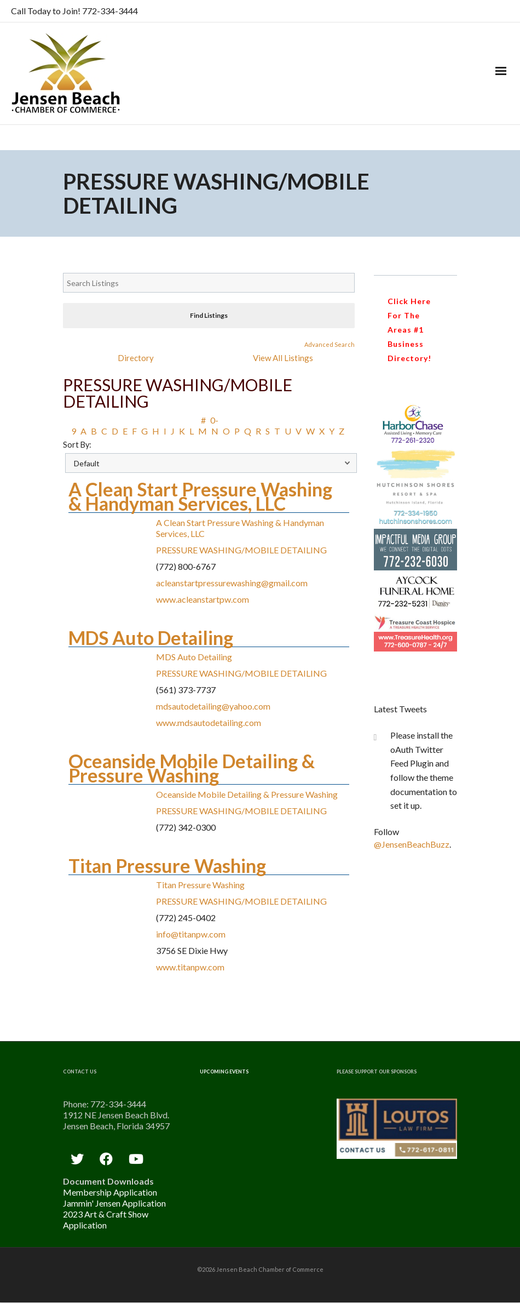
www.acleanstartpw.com (202, 599)
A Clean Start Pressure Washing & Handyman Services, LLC (200, 496)
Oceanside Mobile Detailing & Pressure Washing (191, 768)
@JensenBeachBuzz (411, 844)
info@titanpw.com (191, 934)
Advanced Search (329, 344)
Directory (136, 358)
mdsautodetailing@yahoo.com (213, 706)
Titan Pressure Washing (167, 865)
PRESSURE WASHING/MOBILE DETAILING (241, 550)
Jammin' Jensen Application (114, 1203)
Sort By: (77, 444)
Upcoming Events (224, 1071)
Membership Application (110, 1192)
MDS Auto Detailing (150, 637)
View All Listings (283, 358)
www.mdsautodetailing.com (208, 722)
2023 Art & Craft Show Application (105, 1219)
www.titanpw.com (190, 967)
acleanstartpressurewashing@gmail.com (232, 583)
